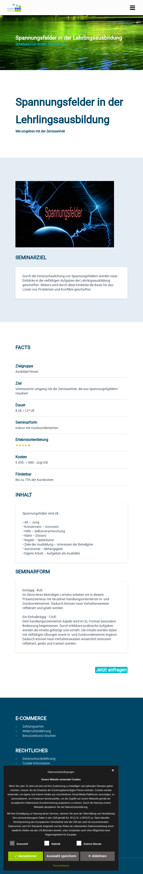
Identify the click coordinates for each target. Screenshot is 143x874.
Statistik (52, 843)
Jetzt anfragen (111, 670)
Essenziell (19, 843)
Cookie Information (36, 763)
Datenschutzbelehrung (38, 758)
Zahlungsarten (33, 726)
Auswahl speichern (61, 856)
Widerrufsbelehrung (36, 731)
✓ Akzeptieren (25, 856)
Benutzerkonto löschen (39, 736)
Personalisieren (61, 865)
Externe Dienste (89, 843)
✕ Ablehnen (97, 856)
